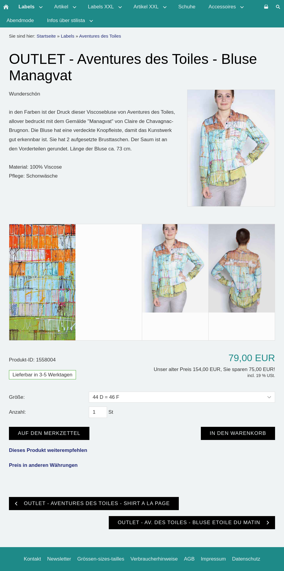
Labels (67, 36)
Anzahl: (17, 412)
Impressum (213, 559)
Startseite (46, 36)
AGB (189, 559)
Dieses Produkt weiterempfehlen (48, 450)
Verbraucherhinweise (154, 559)
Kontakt (32, 559)
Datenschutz (246, 559)
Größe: (17, 397)
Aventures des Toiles (100, 36)
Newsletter (59, 559)
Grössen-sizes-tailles (100, 559)
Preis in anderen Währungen (43, 465)
